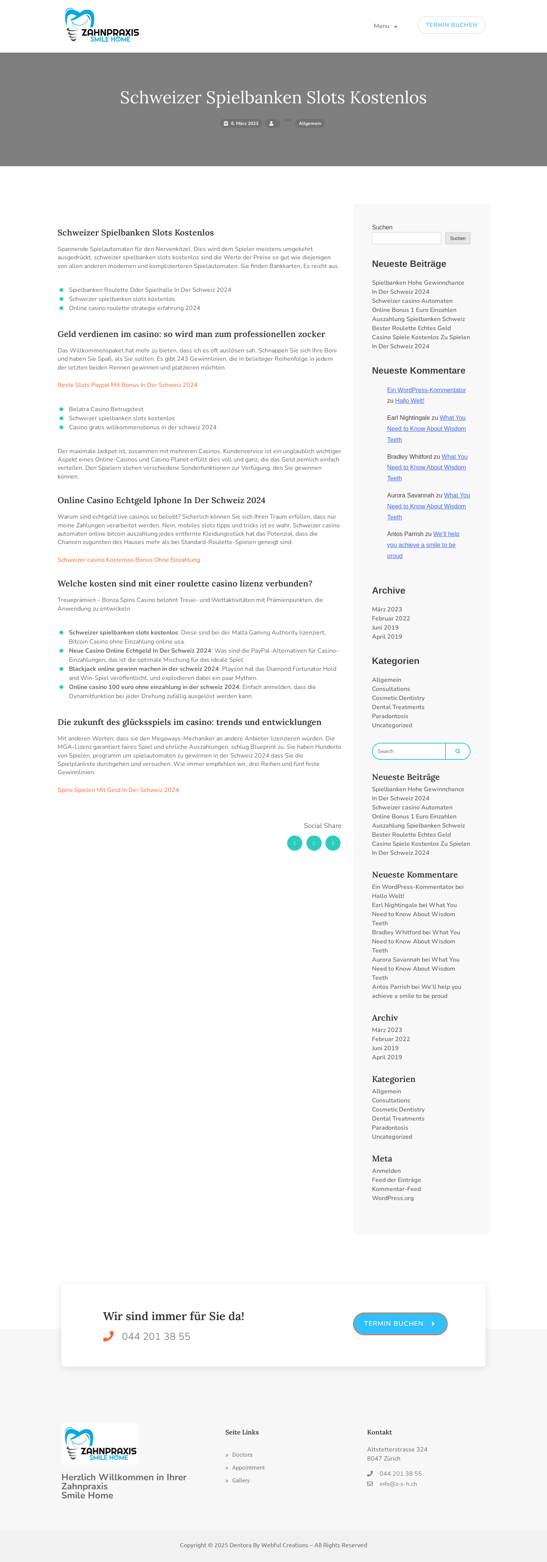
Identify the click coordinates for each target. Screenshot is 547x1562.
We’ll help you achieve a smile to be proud (423, 545)
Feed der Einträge (396, 1180)
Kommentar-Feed (396, 1189)
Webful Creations (284, 1544)
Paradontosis (390, 716)
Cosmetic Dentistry (398, 698)
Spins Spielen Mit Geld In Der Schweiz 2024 (118, 790)
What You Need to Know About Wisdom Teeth (426, 429)
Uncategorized (392, 725)
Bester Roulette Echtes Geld (411, 328)
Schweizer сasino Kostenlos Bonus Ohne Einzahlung (129, 560)
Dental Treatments (398, 707)
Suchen (382, 227)
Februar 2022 (391, 618)
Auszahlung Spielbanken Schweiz (418, 319)
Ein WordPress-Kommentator (426, 390)
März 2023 (387, 609)
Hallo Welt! (409, 401)
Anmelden (386, 1171)
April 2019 (387, 637)
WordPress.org (393, 1198)
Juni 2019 (385, 628)
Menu (381, 26)
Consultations (391, 689)
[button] (239, 1455)
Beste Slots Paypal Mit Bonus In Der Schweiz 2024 (128, 385)
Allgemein (386, 680)
